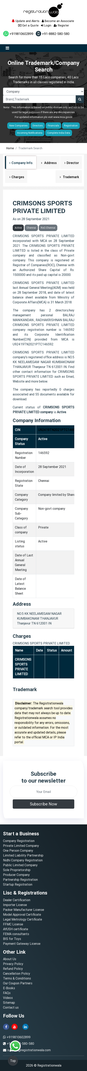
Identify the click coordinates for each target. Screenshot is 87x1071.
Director (73, 163)
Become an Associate (58, 21)
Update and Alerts (25, 21)
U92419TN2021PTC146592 (58, 430)
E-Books (9, 988)
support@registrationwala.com (29, 1050)
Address (50, 163)
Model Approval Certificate (22, 914)
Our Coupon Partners (17, 983)
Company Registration (19, 841)
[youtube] (15, 1027)
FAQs (6, 993)
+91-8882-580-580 (52, 34)
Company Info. (22, 163)
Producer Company (16, 875)
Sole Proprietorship (16, 870)
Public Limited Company (20, 865)
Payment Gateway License (21, 944)
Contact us (11, 1007)
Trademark (70, 177)
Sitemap (9, 1003)
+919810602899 (18, 34)
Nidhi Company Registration (23, 860)
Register (61, 25)
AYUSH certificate (15, 929)
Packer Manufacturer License (23, 910)
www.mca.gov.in (62, 117)
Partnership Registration (20, 880)
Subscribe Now (43, 803)
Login (46, 25)
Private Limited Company (21, 846)
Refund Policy (13, 969)
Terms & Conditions (17, 978)
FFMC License (13, 924)
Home (10, 148)
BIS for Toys (12, 939)
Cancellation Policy (16, 973)
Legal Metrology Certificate (22, 919)
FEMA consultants (16, 934)
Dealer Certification (16, 900)
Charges (18, 177)
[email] (43, 792)
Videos (8, 998)
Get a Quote (28, 25)
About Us (9, 959)
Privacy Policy (13, 964)
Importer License (15, 905)
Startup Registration (17, 884)
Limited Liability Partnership (23, 855)
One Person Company (18, 850)
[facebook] (6, 1027)
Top (13, 1061)
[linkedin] (25, 1027)
